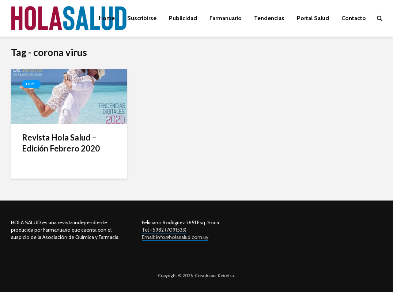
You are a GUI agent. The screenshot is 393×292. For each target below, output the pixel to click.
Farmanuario (225, 18)
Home (107, 18)
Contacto (353, 18)
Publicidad (183, 18)
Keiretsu (225, 275)
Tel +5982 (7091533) (164, 230)
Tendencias (269, 18)
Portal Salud (313, 18)
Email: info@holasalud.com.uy (175, 237)
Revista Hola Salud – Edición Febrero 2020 (61, 142)
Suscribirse (141, 18)
